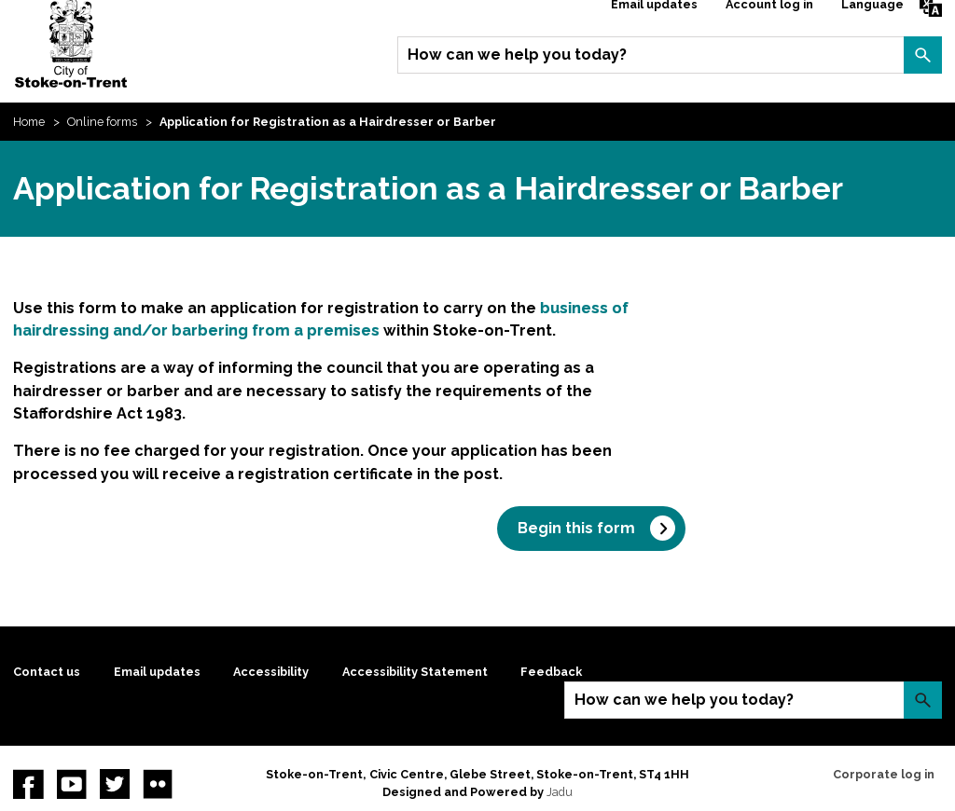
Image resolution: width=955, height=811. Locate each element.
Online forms (102, 122)
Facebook (28, 784)
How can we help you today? (517, 54)
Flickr (158, 784)
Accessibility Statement (415, 672)
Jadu (560, 792)
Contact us (46, 672)
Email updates (157, 672)
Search (922, 55)
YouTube (72, 784)
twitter (115, 784)
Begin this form (576, 528)
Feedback (551, 672)
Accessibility (271, 672)
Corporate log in (883, 774)
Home (29, 122)
